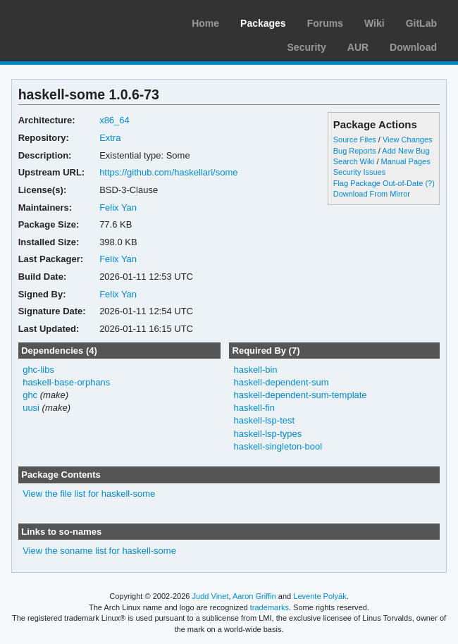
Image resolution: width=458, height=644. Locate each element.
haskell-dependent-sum (280, 382)
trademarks (269, 607)
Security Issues (359, 172)
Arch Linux (77, 21)
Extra (109, 137)
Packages (263, 23)
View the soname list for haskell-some (99, 550)
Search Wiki (354, 161)
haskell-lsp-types (267, 433)
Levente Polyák (319, 596)
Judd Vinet (210, 596)
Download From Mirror (371, 194)
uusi (31, 407)
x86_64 (114, 120)
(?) (429, 183)
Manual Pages (405, 161)
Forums (325, 23)
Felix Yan (118, 207)
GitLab (421, 23)
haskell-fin (253, 407)
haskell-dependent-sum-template (299, 395)
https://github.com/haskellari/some (168, 172)
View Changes (408, 139)
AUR (358, 47)
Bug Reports (354, 151)
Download (413, 47)
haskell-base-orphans (66, 382)
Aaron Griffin (254, 596)
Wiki (374, 23)
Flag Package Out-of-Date (378, 183)
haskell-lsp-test (264, 420)
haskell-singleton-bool (277, 446)
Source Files (354, 139)
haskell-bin (255, 369)
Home (205, 23)
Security (306, 47)
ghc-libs (38, 369)
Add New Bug (405, 151)
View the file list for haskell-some (89, 493)
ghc (30, 395)
